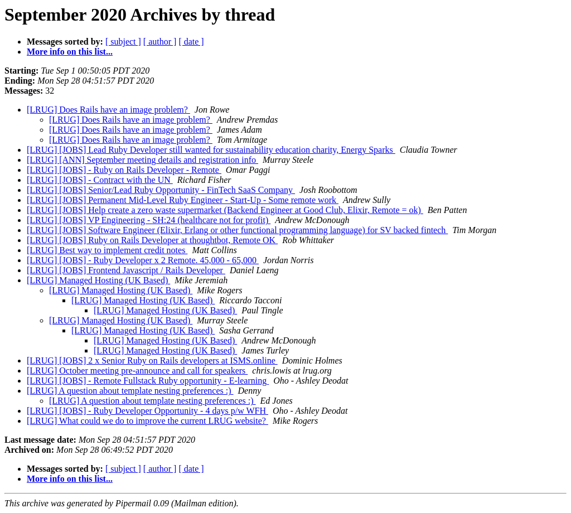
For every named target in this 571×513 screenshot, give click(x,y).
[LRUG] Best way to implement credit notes (107, 250)
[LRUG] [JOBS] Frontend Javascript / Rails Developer (126, 270)
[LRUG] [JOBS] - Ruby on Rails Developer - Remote (124, 170)
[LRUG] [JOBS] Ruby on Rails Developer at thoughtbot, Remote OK (152, 240)
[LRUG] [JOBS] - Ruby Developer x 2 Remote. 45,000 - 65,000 (143, 260)
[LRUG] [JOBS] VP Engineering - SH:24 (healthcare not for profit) (148, 220)
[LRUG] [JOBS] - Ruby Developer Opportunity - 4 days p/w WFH (147, 410)
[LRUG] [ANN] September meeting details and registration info (142, 159)
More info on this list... (70, 51)
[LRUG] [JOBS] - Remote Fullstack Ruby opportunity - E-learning (148, 380)
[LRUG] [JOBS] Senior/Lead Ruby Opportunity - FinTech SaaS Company (161, 190)
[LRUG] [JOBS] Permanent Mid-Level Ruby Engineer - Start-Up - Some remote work (182, 200)
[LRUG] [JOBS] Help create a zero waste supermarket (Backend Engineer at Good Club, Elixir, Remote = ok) (225, 210)
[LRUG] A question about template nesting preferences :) (130, 390)
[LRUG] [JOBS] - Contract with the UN (100, 180)
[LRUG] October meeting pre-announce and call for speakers (137, 370)
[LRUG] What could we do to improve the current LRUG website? (147, 420)
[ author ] (160, 41)
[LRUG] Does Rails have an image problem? (108, 109)
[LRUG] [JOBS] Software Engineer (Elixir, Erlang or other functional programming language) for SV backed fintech (237, 230)
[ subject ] (123, 41)
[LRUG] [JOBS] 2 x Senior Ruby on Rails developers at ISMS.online (152, 360)
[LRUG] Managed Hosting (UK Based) (98, 280)
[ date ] (191, 41)
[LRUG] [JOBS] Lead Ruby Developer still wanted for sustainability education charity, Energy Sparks (211, 149)
